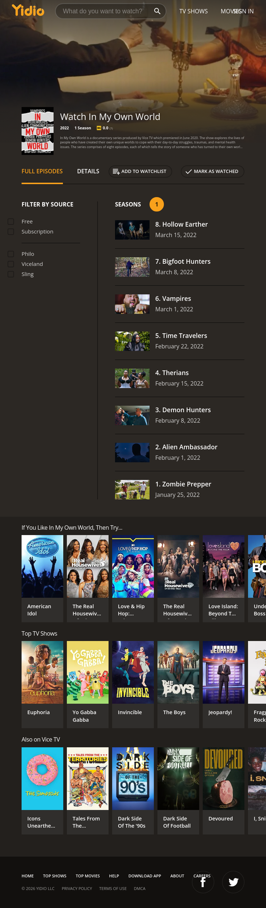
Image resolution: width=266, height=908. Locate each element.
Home (28, 875)
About (177, 875)
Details (88, 171)
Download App (144, 875)
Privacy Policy (77, 888)
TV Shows (193, 11)
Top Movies (88, 875)
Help (114, 875)
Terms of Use (113, 888)
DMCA (139, 888)
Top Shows (54, 875)
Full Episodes (42, 171)
